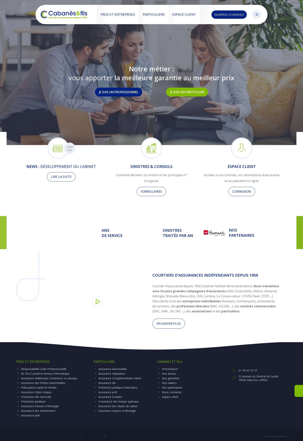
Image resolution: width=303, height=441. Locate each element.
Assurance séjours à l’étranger (117, 411)
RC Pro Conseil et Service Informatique (45, 373)
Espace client (184, 14)
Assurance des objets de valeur (117, 406)
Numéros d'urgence (229, 14)
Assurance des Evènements (38, 411)
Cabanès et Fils (169, 362)
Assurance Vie (107, 383)
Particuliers (154, 14)
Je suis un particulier (187, 92)
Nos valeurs (169, 383)
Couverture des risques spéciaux (118, 401)
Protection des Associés (36, 397)
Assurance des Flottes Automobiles (43, 383)
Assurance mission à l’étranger (40, 406)
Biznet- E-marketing (275, 435)
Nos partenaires (172, 387)
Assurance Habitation (111, 373)
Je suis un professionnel (118, 92)
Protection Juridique (33, 401)
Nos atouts (169, 373)
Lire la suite (61, 177)
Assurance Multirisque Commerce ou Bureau (49, 378)
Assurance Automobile (112, 369)
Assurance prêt (30, 415)
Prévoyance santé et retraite (39, 387)
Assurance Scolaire (110, 397)
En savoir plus (169, 323)
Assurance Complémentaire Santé (119, 378)
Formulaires (151, 191)
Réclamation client (116, 435)
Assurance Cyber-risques (36, 392)
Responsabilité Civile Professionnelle (43, 369)
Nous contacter (171, 392)
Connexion (241, 191)
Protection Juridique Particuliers (117, 387)
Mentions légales (93, 435)
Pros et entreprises (118, 14)
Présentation (170, 369)
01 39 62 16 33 (247, 370)
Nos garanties (171, 378)
